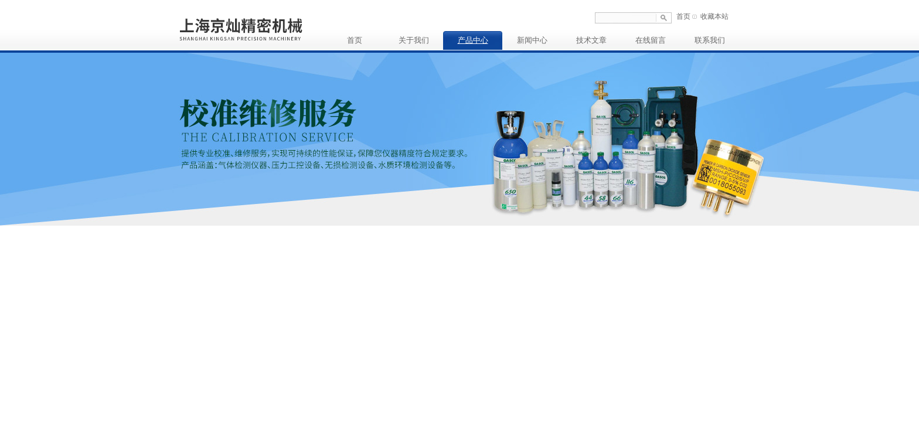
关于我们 (414, 40)
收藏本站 (714, 16)
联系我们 (710, 40)
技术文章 (591, 40)
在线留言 (650, 40)
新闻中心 (532, 40)
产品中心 (473, 40)
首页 (683, 16)
